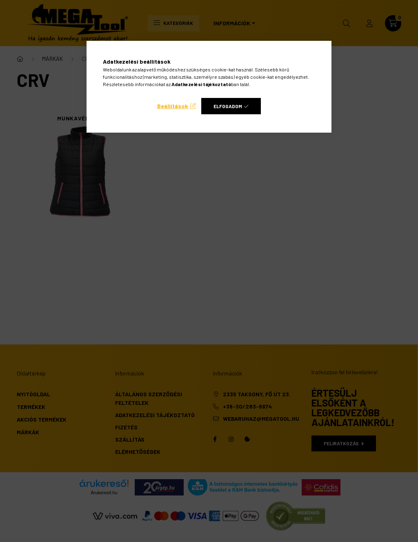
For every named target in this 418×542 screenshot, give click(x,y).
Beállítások (172, 105)
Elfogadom (227, 106)
